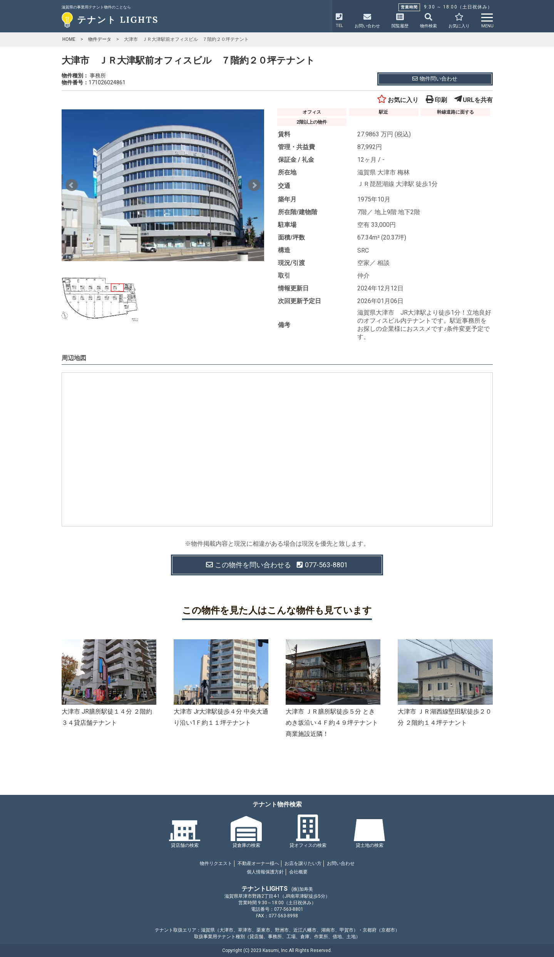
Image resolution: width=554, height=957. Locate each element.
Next (254, 185)
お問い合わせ (341, 863)
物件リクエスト (216, 863)
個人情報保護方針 (265, 872)
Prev (71, 185)
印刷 (436, 100)
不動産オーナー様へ (258, 863)
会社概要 (298, 872)
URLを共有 (473, 100)
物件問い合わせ (434, 78)
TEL (339, 20)
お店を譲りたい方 (303, 863)
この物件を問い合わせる (277, 565)
